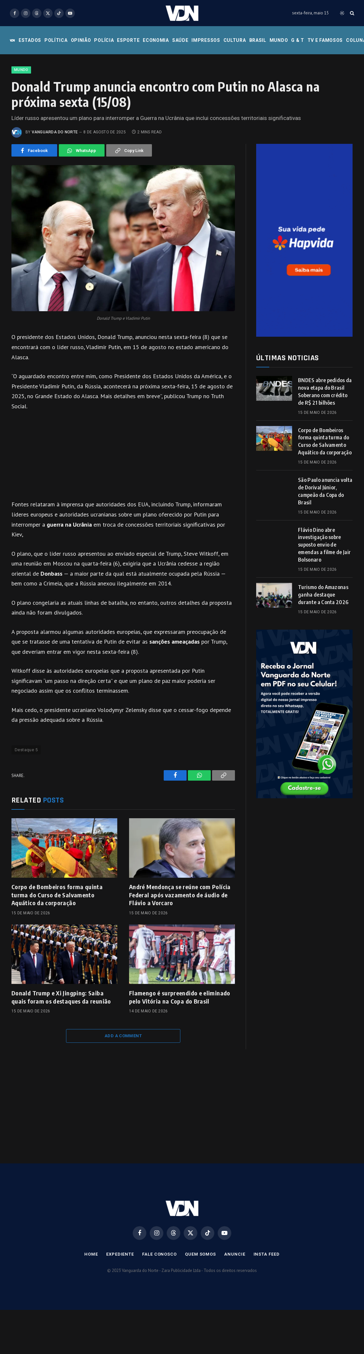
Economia (156, 40)
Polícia (104, 40)
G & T (297, 40)
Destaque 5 (26, 749)
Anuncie (234, 1254)
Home (91, 1254)
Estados (30, 40)
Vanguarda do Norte (55, 132)
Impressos (205, 40)
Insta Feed (267, 1254)
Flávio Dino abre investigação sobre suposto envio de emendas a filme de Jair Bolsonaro (324, 545)
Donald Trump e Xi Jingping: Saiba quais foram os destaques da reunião (61, 997)
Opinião (81, 40)
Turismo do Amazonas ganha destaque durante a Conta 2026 (323, 594)
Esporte (128, 40)
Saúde (180, 40)
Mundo (279, 40)
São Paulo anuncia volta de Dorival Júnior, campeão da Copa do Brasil (325, 491)
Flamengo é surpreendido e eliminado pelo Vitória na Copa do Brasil (179, 997)
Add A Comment (123, 1035)
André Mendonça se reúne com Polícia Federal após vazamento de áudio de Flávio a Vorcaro (180, 894)
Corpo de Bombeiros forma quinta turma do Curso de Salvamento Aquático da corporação (57, 894)
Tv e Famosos (325, 40)
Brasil (257, 40)
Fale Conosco (159, 1254)
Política (56, 40)
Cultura (234, 40)
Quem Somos (200, 1254)
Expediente (120, 1254)
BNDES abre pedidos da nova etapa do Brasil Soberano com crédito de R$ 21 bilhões (325, 391)
